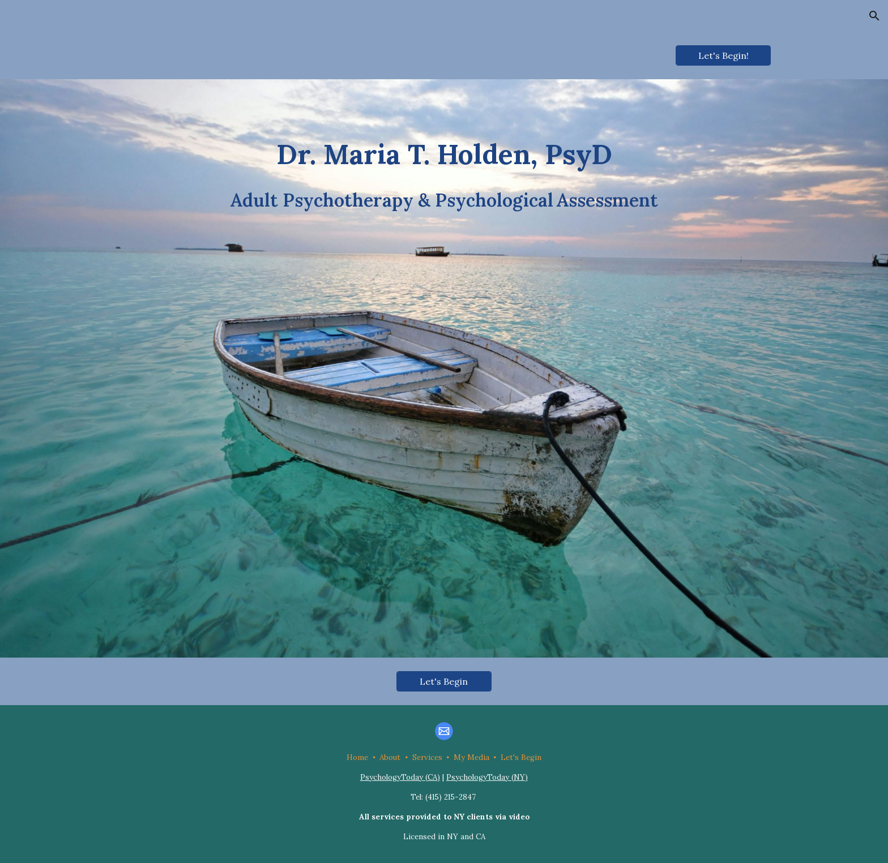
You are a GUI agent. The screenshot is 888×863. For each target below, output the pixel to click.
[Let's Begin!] (723, 55)
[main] (444, 368)
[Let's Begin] (444, 681)
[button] (874, 15)
